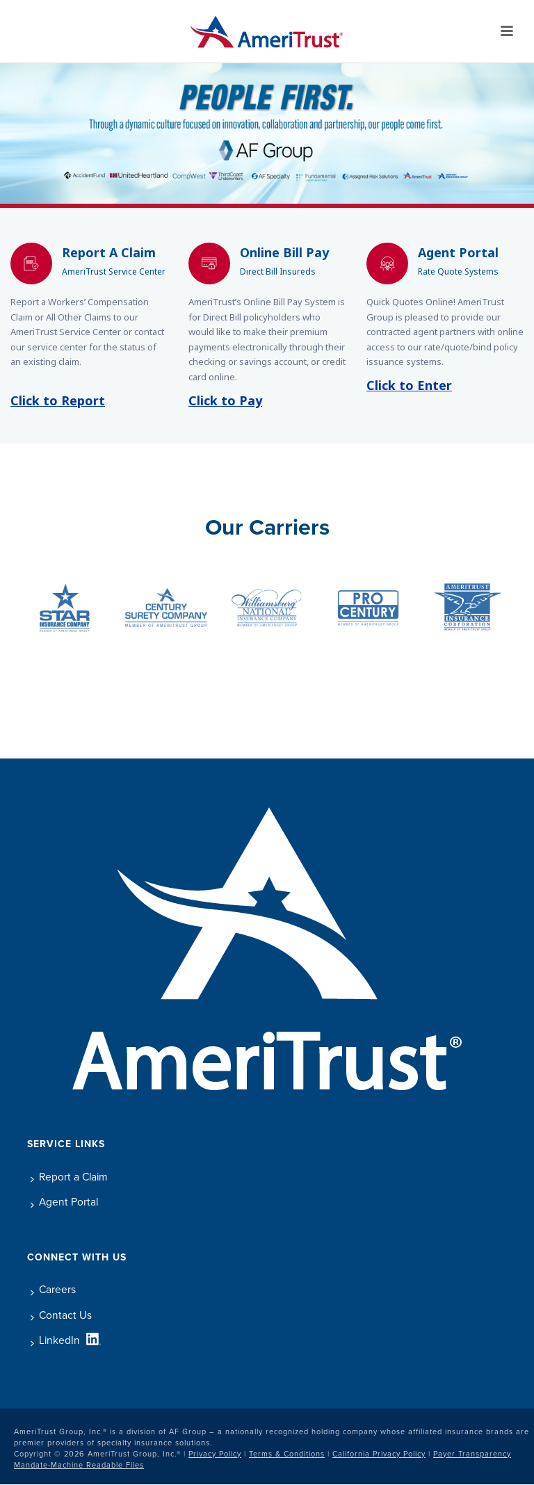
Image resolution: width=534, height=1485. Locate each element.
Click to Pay (225, 401)
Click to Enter (409, 386)
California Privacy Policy (379, 1453)
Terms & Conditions (287, 1453)
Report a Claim (69, 1177)
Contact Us (61, 1315)
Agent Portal (64, 1202)
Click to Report (57, 401)
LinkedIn (55, 1340)
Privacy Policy (214, 1453)
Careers (53, 1289)
